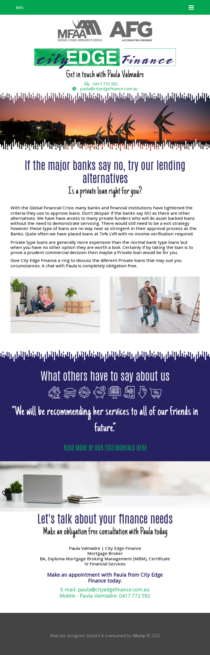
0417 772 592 (105, 84)
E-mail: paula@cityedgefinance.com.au (105, 589)
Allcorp (139, 635)
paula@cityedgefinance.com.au (109, 88)
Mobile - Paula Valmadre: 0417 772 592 (105, 595)
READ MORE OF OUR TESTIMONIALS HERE (105, 447)
